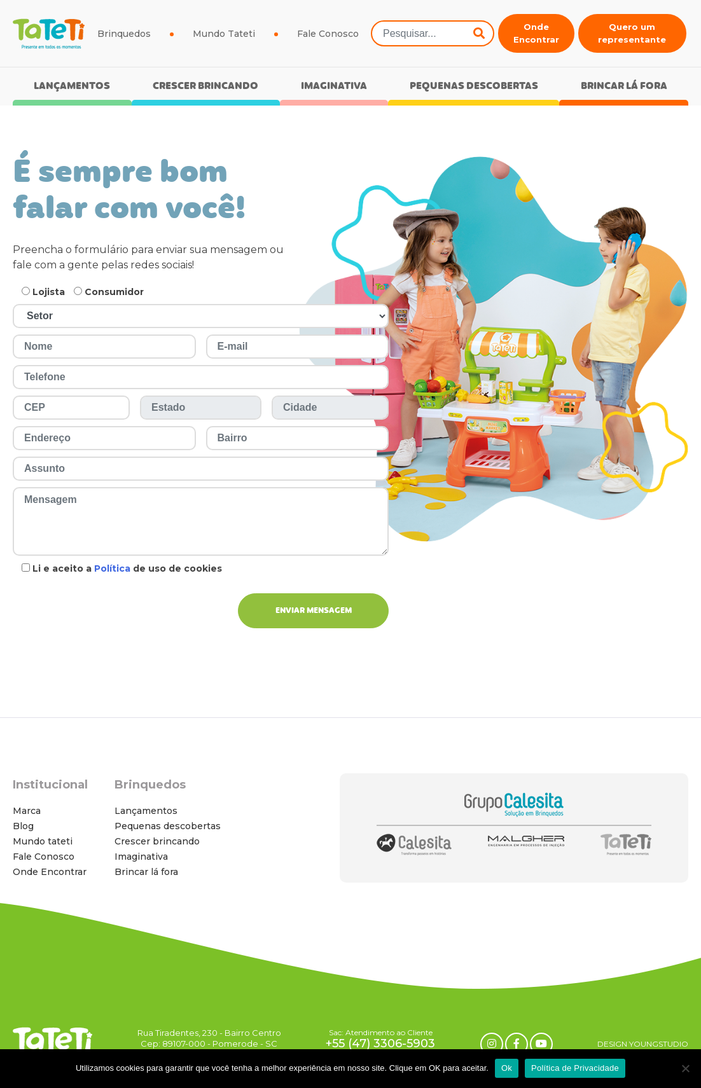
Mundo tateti (43, 841)
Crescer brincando (205, 87)
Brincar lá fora (624, 87)
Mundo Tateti (224, 33)
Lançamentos (72, 87)
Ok (506, 1068)
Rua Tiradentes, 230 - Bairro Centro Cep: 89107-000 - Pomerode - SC (209, 1038)
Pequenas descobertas (474, 87)
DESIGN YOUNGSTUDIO (642, 1044)
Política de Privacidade (575, 1068)
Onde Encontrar (536, 33)
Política (112, 568)
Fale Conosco (328, 33)
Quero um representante (632, 33)
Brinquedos (124, 33)
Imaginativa (334, 87)
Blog (23, 826)
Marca (27, 810)
